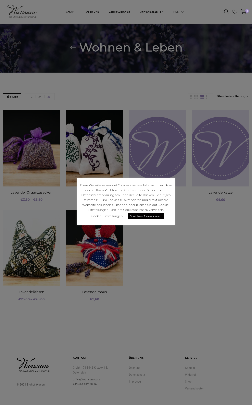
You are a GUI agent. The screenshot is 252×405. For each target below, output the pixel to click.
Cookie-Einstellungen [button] (107, 216)
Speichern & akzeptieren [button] (145, 216)
